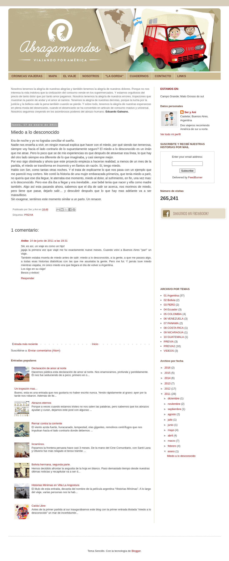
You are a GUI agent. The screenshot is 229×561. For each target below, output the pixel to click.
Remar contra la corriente (46, 423)
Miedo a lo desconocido (181, 455)
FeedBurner (195, 177)
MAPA (53, 76)
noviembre (174, 403)
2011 (167, 393)
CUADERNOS (139, 76)
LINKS (181, 76)
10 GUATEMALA (174, 337)
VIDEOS (169, 350)
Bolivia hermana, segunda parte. (50, 464)
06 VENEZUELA (173, 318)
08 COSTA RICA (174, 327)
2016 (167, 367)
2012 (167, 388)
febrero (172, 445)
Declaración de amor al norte (48, 368)
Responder (27, 278)
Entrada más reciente (25, 344)
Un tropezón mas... (25, 388)
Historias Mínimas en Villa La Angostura (55, 485)
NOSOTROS (90, 76)
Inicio (95, 344)
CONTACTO (163, 76)
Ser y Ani (190, 112)
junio (171, 424)
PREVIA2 (169, 346)
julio (170, 419)
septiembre (175, 409)
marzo (172, 440)
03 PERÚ (169, 304)
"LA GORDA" (114, 76)
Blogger (136, 550)
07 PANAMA (171, 323)
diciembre (174, 398)
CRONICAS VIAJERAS (26, 76)
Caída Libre (38, 505)
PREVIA (28, 214)
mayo (171, 430)
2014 (167, 378)
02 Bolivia (169, 300)
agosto (172, 414)
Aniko (25, 240)
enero (171, 451)
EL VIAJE (69, 76)
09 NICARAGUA (173, 332)
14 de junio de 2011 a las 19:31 (48, 240)
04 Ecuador (171, 309)
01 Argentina (171, 295)
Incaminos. (38, 444)
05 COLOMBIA (173, 314)
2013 (167, 383)
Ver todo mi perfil (170, 134)
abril (171, 435)
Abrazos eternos (41, 402)
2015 (167, 372)
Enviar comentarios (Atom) (44, 350)
